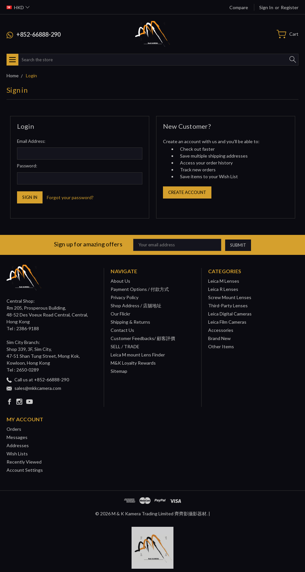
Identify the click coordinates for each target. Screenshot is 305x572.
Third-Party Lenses (228, 305)
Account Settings (25, 470)
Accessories (220, 330)
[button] (153, 548)
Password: (27, 165)
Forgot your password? (70, 197)
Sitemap (119, 371)
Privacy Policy (124, 297)
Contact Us (122, 330)
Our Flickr (120, 313)
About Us (120, 281)
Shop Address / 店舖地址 (136, 305)
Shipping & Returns (130, 322)
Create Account (187, 192)
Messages (17, 437)
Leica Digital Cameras (230, 313)
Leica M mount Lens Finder (138, 354)
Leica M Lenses (223, 281)
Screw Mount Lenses (229, 297)
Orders (14, 429)
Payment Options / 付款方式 (140, 289)
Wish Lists (17, 453)
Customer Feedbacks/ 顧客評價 (143, 338)
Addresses (18, 445)
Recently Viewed (24, 462)
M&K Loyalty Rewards (133, 363)
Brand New (219, 338)
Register (289, 7)
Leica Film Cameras (227, 322)
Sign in (266, 7)
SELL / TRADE (125, 346)
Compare (238, 7)
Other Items (221, 346)
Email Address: (31, 141)
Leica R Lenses (223, 289)
